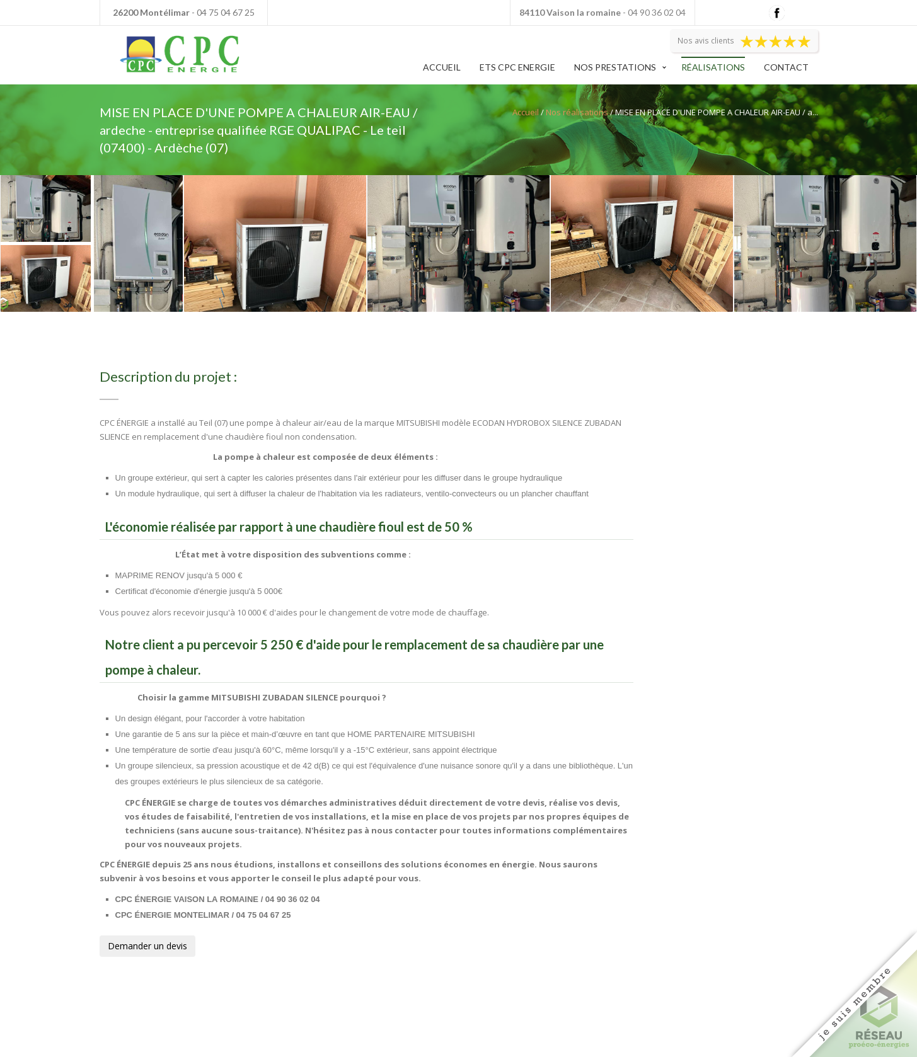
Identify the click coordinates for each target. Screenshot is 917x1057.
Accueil (442, 67)
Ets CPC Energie (517, 67)
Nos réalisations (577, 112)
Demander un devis (147, 946)
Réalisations (713, 67)
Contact (786, 67)
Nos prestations (615, 67)
